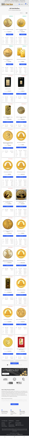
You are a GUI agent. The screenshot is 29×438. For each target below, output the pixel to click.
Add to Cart (9, 34)
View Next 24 (15, 363)
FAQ (9, 423)
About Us (10, 422)
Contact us (3, 422)
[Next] (21, 364)
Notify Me (8, 93)
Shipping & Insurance (12, 426)
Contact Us (5, 373)
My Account (3, 423)
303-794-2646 (19, 423)
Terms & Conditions (4, 426)
